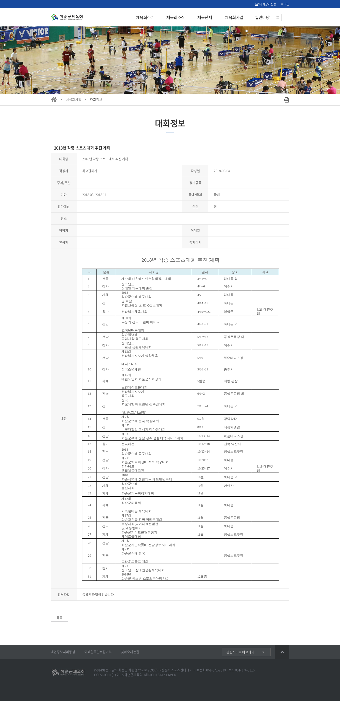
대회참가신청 (265, 4)
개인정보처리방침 (63, 651)
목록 (59, 617)
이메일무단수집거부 (98, 651)
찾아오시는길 (130, 651)
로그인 (284, 4)
